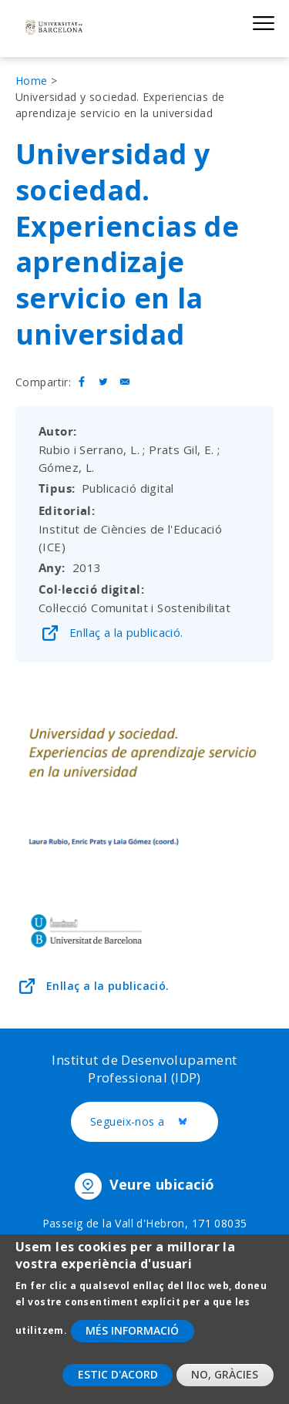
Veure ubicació (162, 1185)
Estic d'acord (118, 1386)
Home (31, 80)
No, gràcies (224, 1386)
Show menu (263, 22)
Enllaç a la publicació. (126, 632)
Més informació (132, 1342)
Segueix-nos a (154, 1122)
